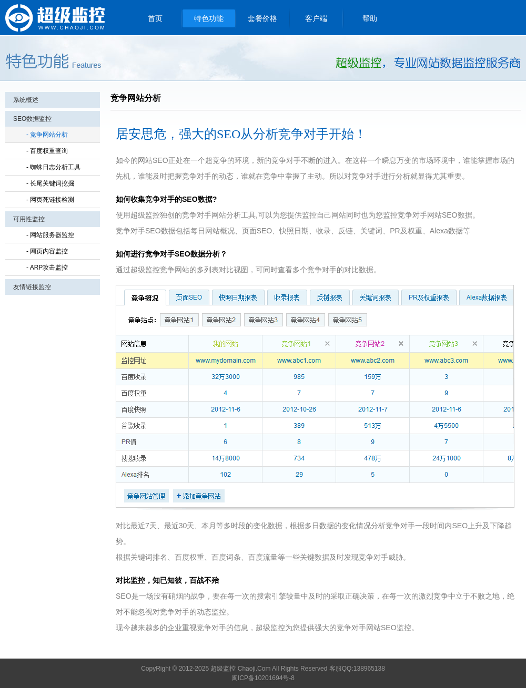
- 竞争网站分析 (47, 134)
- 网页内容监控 (47, 251)
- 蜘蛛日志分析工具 (53, 167)
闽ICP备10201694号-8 (263, 678)
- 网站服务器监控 (50, 235)
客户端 (316, 18)
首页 (155, 18)
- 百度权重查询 (47, 151)
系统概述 (25, 100)
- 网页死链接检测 (50, 199)
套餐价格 (262, 18)
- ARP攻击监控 (47, 267)
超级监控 (55, 17)
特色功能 (209, 18)
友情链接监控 (32, 287)
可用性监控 (29, 219)
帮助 (369, 18)
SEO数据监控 (32, 118)
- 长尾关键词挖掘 (50, 183)
